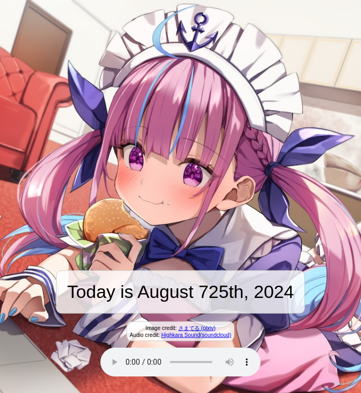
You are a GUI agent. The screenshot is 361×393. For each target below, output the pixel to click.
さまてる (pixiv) (197, 328)
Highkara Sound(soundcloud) (196, 335)
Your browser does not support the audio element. (180, 362)
